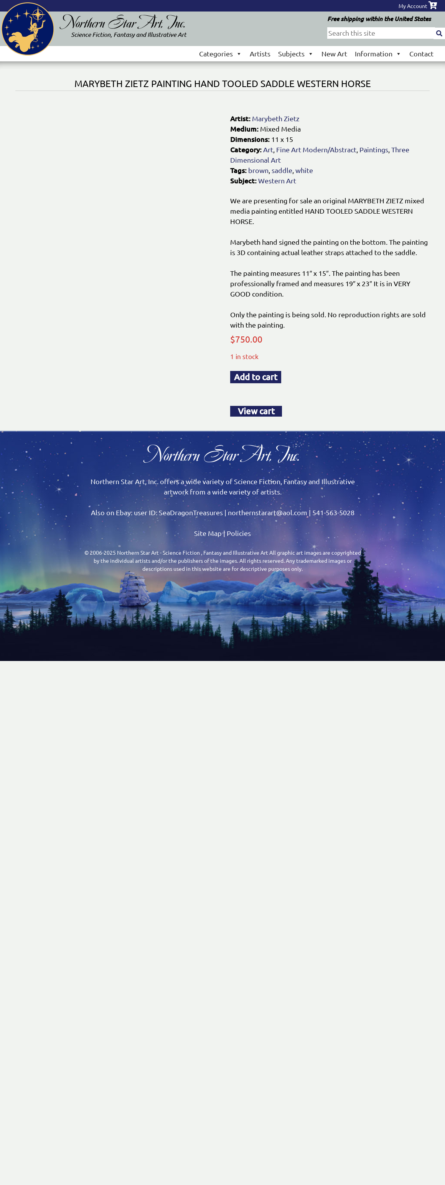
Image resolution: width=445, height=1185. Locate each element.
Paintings (373, 149)
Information (378, 53)
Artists (260, 53)
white (304, 170)
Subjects (296, 53)
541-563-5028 (333, 512)
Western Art (277, 180)
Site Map (208, 533)
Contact (421, 53)
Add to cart (255, 377)
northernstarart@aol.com (267, 512)
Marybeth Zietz (275, 118)
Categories (220, 53)
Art (268, 149)
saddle (282, 170)
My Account (413, 5)
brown (258, 170)
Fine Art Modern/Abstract (316, 149)
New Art (334, 53)
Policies (239, 533)
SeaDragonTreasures (191, 512)
